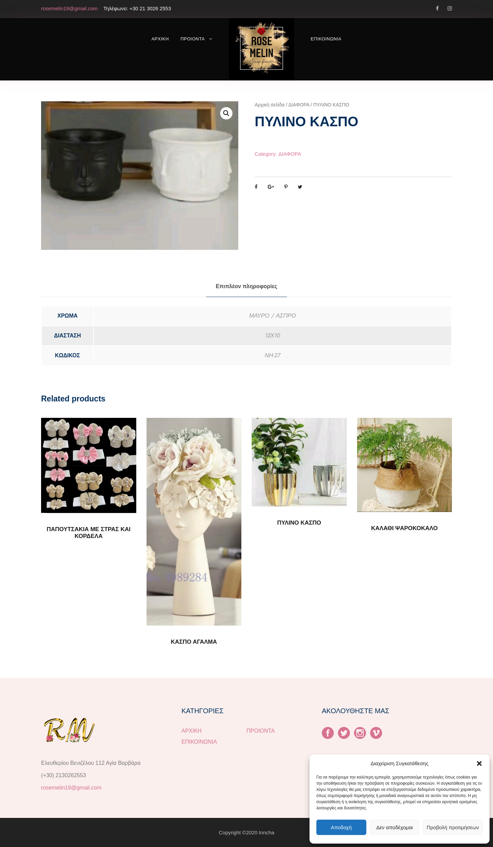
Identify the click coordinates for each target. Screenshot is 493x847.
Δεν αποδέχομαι (394, 827)
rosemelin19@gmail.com (71, 788)
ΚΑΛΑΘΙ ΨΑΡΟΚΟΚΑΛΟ (404, 528)
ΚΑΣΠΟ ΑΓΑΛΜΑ (194, 642)
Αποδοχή (341, 827)
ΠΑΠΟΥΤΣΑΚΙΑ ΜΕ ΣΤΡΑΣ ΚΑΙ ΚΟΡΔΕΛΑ (88, 532)
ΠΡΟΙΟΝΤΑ (192, 38)
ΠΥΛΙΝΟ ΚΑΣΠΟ (299, 522)
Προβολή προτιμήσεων (453, 827)
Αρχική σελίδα (270, 104)
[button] (479, 763)
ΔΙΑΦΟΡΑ (298, 104)
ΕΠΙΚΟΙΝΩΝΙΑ (326, 38)
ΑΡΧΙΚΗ (160, 38)
